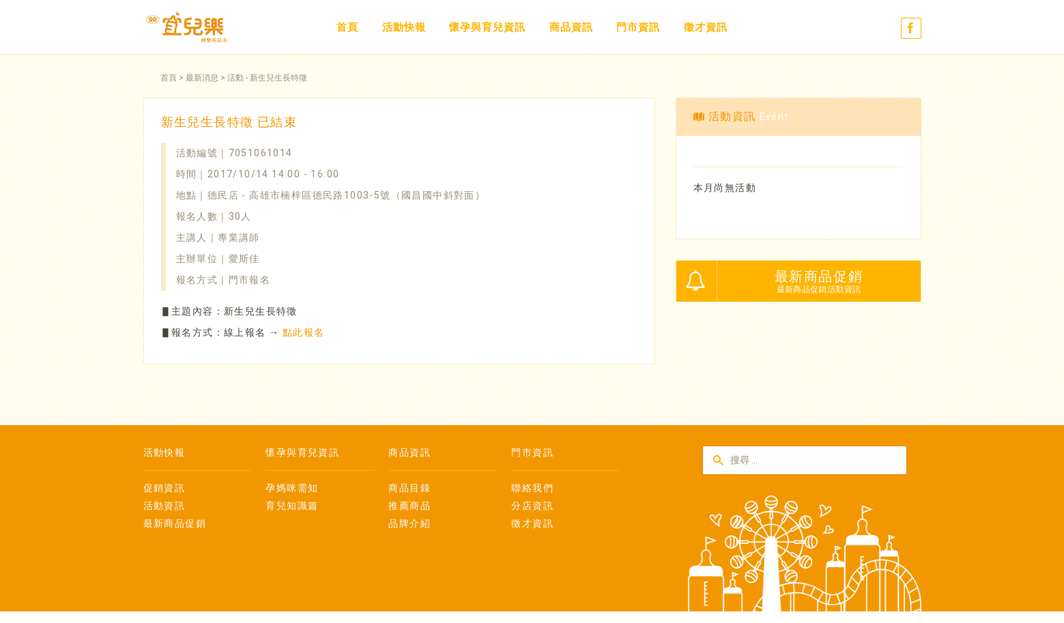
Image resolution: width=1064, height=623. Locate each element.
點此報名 (304, 332)
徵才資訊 (706, 27)
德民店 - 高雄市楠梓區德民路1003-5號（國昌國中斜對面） (346, 195)
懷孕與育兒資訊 (487, 27)
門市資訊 (638, 27)
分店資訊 (532, 505)
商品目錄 (409, 487)
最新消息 (202, 78)
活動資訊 (164, 505)
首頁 (347, 27)
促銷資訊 (164, 487)
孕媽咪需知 (291, 487)
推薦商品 (409, 505)
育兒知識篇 (291, 505)
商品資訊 (571, 27)
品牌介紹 (409, 523)
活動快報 (404, 27)
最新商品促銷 (174, 523)
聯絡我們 (532, 487)
